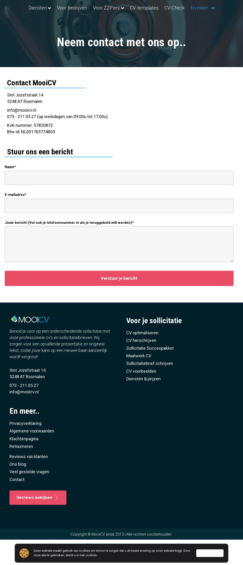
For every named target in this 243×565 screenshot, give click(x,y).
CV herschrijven (141, 354)
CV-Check (216, 8)
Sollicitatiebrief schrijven (149, 377)
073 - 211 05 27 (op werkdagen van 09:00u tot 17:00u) (57, 130)
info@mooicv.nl (21, 124)
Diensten (26, 8)
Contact (16, 493)
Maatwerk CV (138, 369)
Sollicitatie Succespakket (150, 362)
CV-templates (186, 8)
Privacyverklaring (25, 437)
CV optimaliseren (142, 347)
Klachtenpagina (23, 452)
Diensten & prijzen (143, 392)
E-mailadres (15, 209)
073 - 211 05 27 (23, 399)
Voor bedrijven (60, 8)
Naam (9, 181)
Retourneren (21, 460)
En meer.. (119, 22)
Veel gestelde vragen (29, 485)
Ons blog (17, 478)
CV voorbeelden (141, 385)
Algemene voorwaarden (31, 445)
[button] (119, 292)
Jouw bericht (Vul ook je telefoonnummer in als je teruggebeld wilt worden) (68, 236)
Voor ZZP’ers (94, 8)
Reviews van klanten (28, 470)
